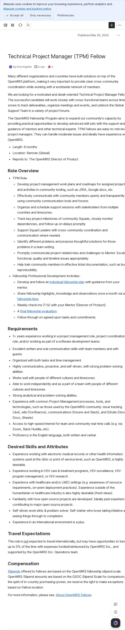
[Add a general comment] (25, 621)
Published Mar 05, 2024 (93, 35)
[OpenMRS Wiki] (20, 25)
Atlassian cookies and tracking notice (27, 8)
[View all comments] (115, 604)
